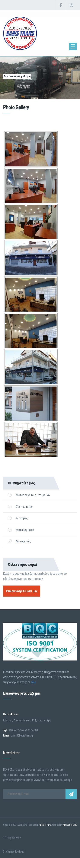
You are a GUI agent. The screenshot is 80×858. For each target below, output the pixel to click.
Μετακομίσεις (21, 530)
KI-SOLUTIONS (70, 824)
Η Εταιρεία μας (12, 837)
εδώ (33, 682)
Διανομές (18, 518)
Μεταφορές (19, 541)
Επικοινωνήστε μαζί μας (17, 76)
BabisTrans (45, 824)
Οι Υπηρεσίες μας (13, 849)
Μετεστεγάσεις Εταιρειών (29, 495)
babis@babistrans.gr (22, 735)
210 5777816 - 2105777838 (23, 730)
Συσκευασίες (20, 507)
